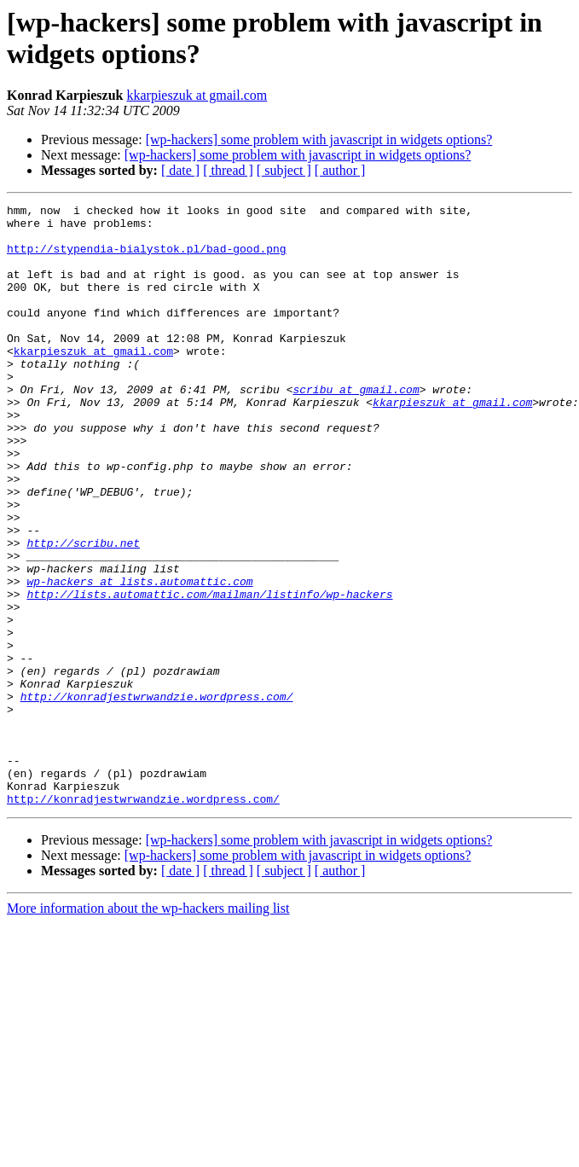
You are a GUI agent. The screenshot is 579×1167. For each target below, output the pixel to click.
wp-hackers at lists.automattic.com (139, 657)
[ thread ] (228, 170)
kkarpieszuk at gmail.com (196, 95)
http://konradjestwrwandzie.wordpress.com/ (156, 796)
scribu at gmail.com (355, 427)
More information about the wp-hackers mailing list (148, 1028)
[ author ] (340, 170)
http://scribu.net (83, 611)
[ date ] (180, 170)
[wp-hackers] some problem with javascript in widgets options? (319, 139)
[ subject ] (284, 170)
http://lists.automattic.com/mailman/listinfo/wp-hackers (209, 673)
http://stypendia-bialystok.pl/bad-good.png (147, 258)
